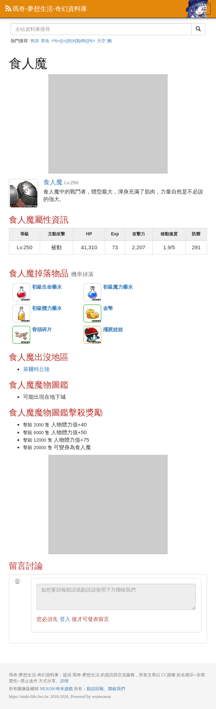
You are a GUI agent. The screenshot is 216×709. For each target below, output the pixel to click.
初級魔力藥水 (92, 292)
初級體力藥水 (21, 313)
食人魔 (23, 193)
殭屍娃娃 (92, 335)
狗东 (35, 40)
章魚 (45, 40)
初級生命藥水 (21, 292)
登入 (65, 619)
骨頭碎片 (21, 335)
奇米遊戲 (64, 688)
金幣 (92, 313)
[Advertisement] (108, 124)
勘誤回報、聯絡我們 (106, 688)
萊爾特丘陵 (36, 369)
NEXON (47, 688)
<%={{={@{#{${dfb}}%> (73, 40)
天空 (101, 40)
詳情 (64, 680)
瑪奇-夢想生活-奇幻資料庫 (46, 8)
